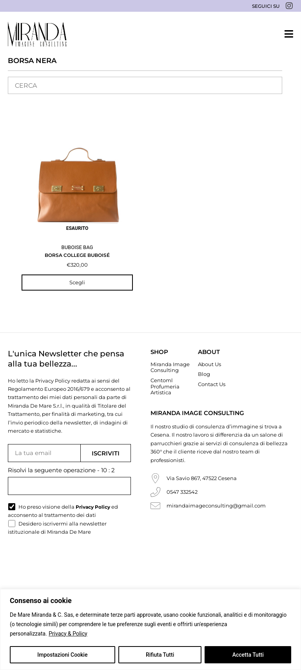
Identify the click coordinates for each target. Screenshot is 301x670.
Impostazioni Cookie (62, 655)
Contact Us (211, 384)
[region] (150, 629)
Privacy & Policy (68, 633)
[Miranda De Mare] (37, 34)
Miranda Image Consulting (170, 367)
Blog (204, 374)
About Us (209, 364)
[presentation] (67, 560)
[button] (289, 34)
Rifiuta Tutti (160, 655)
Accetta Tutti (248, 655)
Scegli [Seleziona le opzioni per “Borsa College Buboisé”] (77, 282)
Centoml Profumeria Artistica (165, 386)
